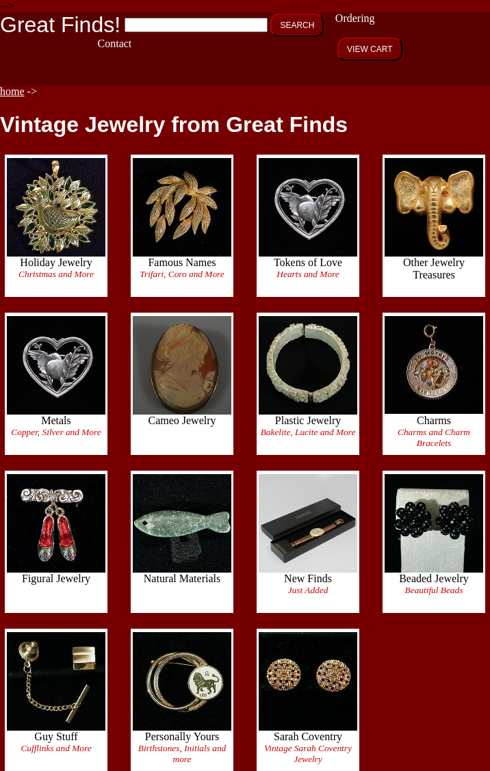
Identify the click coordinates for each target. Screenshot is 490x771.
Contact (115, 43)
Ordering (355, 18)
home (12, 91)
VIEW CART (369, 49)
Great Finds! (60, 24)
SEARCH (297, 25)
